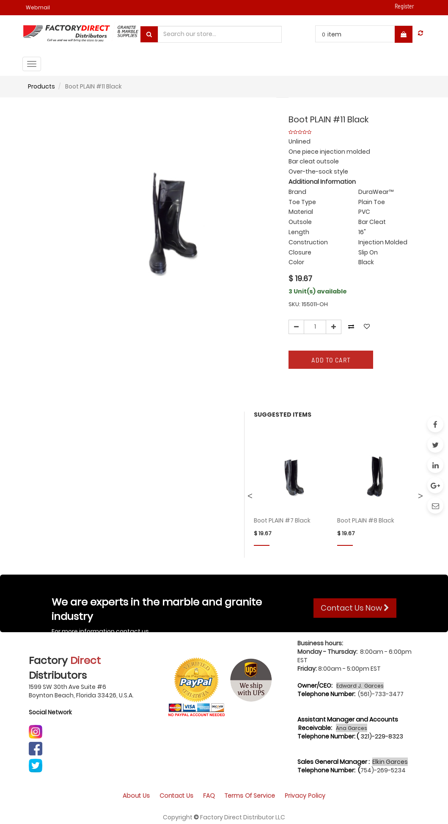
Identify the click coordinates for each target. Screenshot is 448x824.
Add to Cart (331, 360)
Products (41, 86)
